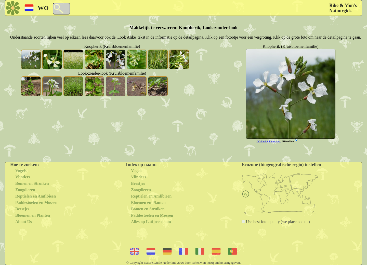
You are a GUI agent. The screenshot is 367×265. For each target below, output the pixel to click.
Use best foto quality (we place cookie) (277, 222)
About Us (23, 222)
